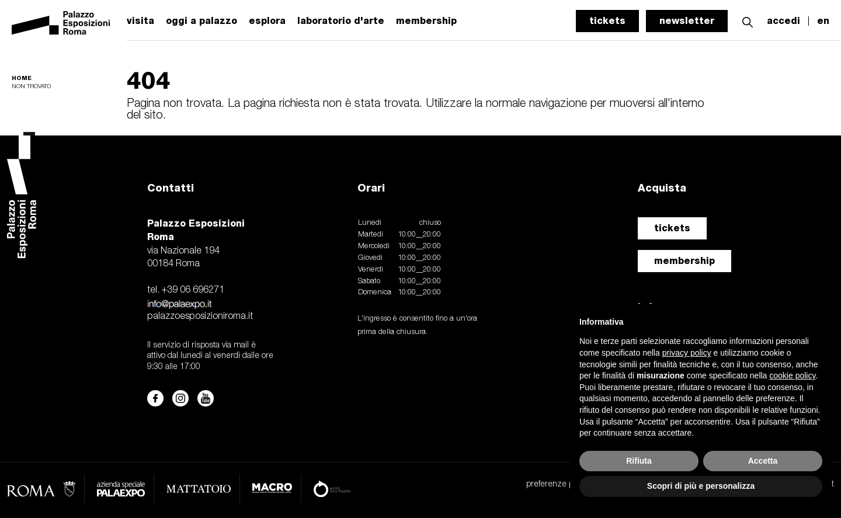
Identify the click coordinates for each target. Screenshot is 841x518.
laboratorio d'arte (340, 21)
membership (684, 260)
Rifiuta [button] (639, 460)
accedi (783, 21)
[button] (747, 21)
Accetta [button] (763, 460)
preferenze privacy (559, 484)
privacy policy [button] (686, 352)
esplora (267, 21)
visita (140, 21)
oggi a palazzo (201, 21)
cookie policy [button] (792, 375)
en (823, 21)
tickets (607, 20)
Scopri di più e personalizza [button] (701, 486)
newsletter (686, 20)
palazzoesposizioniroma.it (200, 316)
